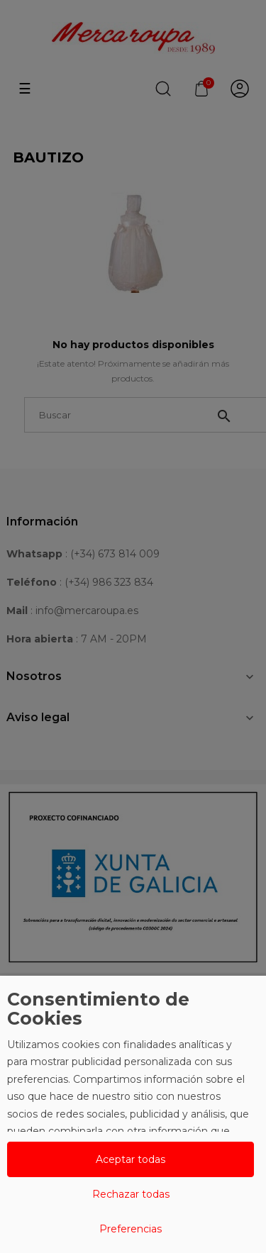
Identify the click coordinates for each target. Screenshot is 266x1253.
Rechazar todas (131, 1194)
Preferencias (130, 1229)
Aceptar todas (130, 1159)
